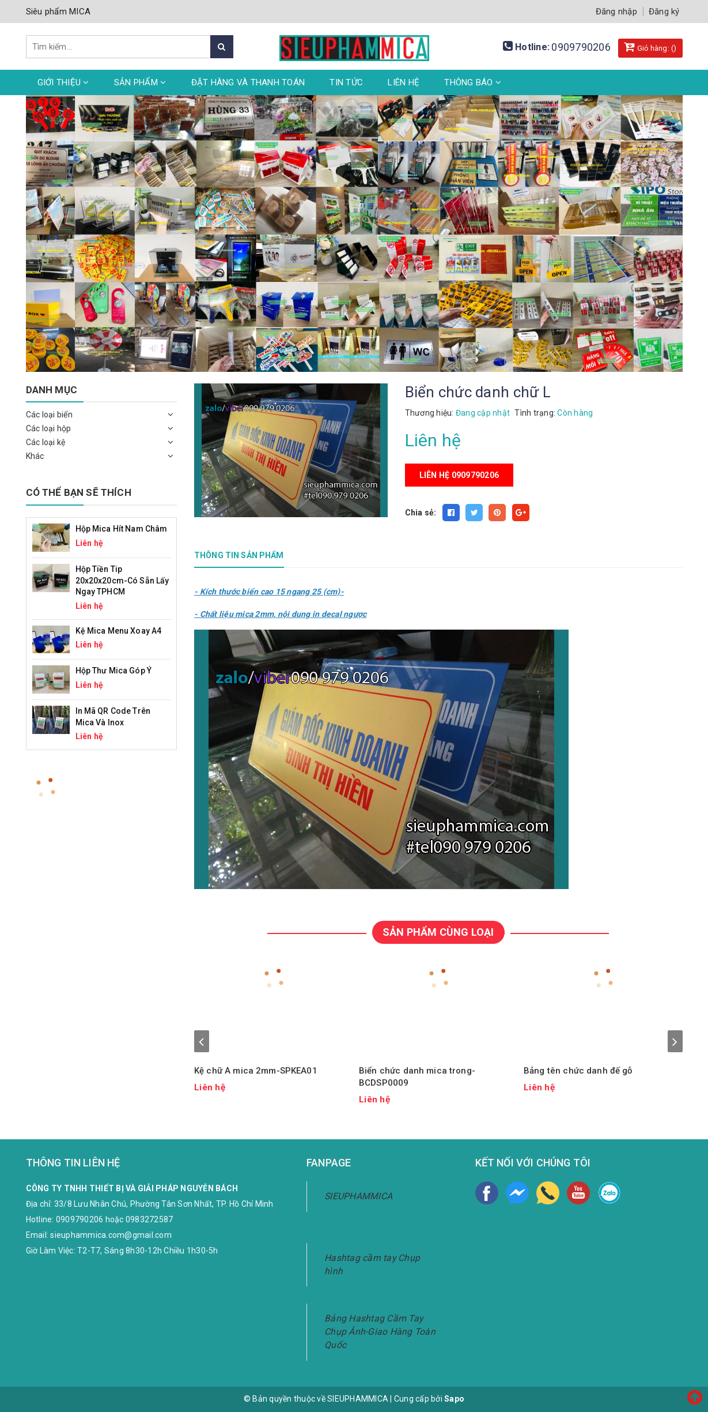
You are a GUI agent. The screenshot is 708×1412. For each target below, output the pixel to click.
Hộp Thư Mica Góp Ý (113, 670)
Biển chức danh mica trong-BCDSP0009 (417, 1076)
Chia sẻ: (421, 512)
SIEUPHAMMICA (358, 1196)
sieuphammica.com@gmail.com (111, 1235)
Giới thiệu (63, 82)
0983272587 (149, 1219)
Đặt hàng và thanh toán (248, 82)
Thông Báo (472, 82)
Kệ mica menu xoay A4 (118, 630)
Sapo (454, 1398)
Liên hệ (403, 82)
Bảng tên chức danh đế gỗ (578, 1070)
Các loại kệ (46, 442)
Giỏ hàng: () (650, 46)
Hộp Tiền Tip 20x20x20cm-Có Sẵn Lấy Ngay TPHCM (122, 580)
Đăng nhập (616, 11)
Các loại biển (49, 414)
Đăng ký (664, 11)
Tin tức (346, 82)
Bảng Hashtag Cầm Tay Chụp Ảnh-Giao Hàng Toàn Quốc (380, 1331)
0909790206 (581, 47)
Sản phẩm (140, 82)
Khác (35, 456)
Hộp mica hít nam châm (121, 528)
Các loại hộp (48, 428)
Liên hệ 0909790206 (459, 475)
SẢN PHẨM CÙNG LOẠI (438, 932)
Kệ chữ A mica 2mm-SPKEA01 (255, 1070)
